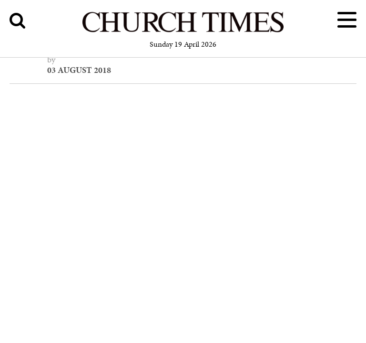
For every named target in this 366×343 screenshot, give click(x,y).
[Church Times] (183, 30)
